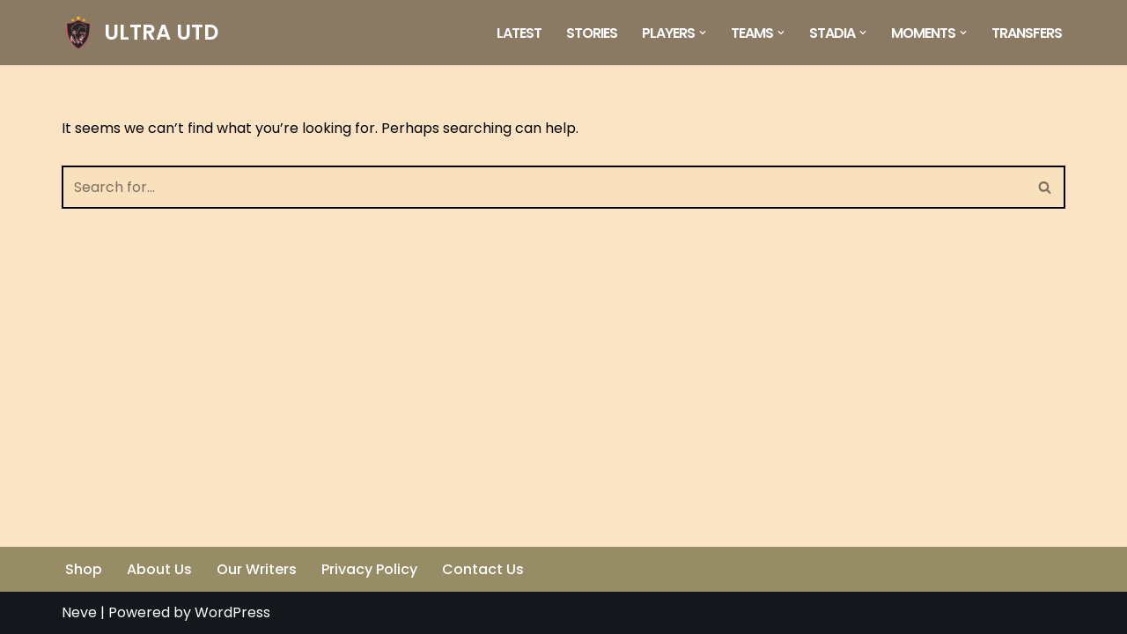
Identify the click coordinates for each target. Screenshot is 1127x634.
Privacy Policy (369, 569)
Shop (83, 569)
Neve (79, 612)
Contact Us (483, 569)
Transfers (1026, 33)
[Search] (544, 187)
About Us (159, 569)
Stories (591, 33)
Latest (519, 33)
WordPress (232, 612)
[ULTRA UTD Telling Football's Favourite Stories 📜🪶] (140, 32)
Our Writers (257, 569)
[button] (702, 32)
